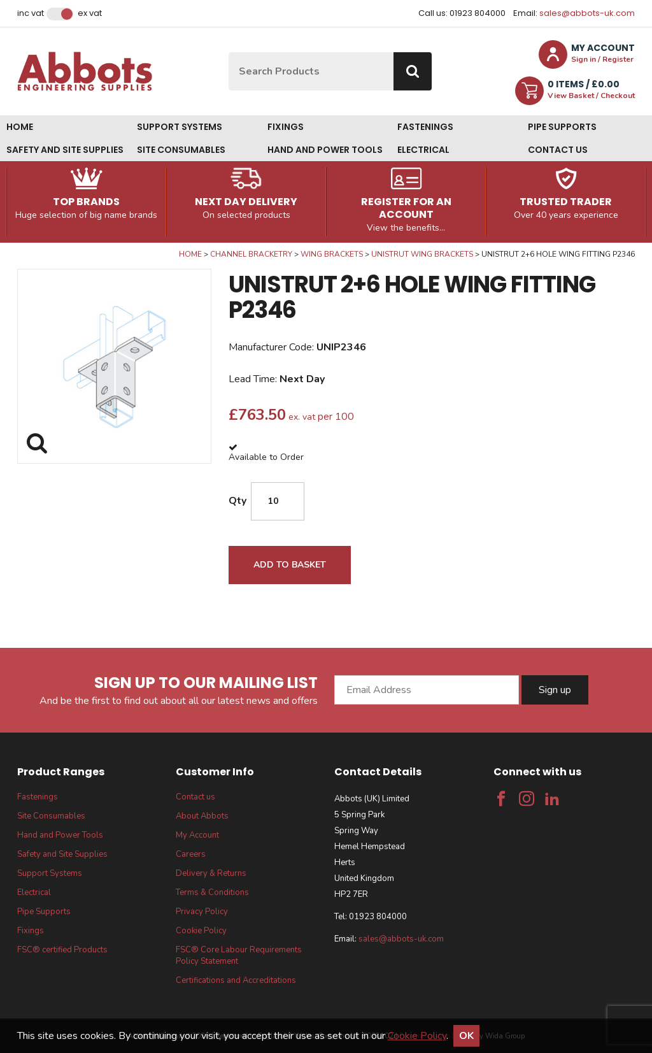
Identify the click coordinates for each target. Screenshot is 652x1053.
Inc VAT (30, 13)
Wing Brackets (332, 254)
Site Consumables (181, 149)
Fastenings (425, 126)
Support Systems (179, 126)
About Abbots (202, 816)
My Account (197, 835)
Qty (237, 501)
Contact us (558, 149)
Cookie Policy (201, 930)
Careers (191, 854)
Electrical (423, 149)
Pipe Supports (562, 126)
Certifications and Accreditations (236, 980)
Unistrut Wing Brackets (422, 254)
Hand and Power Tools (325, 149)
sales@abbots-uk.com (587, 13)
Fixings (285, 126)
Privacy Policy (202, 911)
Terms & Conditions (212, 892)
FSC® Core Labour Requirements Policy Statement (239, 955)
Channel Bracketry (251, 254)
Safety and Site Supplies (65, 149)
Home (19, 126)
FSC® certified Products (62, 950)
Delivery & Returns (211, 873)
